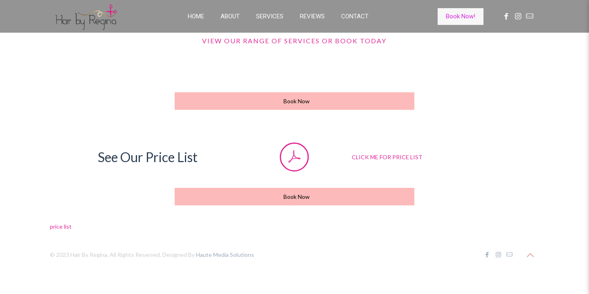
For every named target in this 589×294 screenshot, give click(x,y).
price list (61, 226)
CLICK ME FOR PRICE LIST (387, 157)
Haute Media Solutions (225, 254)
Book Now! (460, 16)
